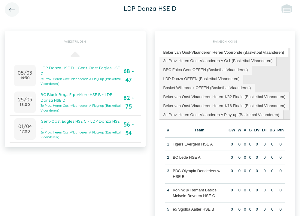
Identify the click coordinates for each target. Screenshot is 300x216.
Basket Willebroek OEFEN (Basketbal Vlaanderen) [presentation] (207, 88)
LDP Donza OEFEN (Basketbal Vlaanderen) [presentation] (201, 78)
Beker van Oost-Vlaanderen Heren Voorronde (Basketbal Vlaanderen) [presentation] (223, 52)
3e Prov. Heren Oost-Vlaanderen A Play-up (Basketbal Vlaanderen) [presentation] (221, 114)
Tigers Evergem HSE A (193, 144)
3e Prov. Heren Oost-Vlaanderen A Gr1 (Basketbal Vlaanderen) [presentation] (218, 60)
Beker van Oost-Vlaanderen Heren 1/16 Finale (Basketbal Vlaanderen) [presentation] (224, 106)
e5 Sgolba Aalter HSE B (193, 209)
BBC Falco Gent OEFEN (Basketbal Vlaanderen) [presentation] (205, 70)
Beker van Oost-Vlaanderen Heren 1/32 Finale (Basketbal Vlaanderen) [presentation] (224, 96)
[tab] (224, 52)
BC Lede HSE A (187, 157)
